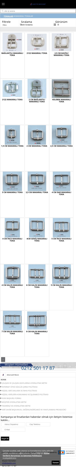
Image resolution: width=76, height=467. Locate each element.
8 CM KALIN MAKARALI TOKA (36, 332)
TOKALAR (8, 16)
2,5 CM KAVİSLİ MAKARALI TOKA (61, 54)
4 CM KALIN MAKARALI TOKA (12, 286)
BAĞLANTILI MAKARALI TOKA (12, 54)
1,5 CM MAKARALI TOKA (12, 146)
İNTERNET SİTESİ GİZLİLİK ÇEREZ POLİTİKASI (19, 387)
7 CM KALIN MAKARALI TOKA (12, 332)
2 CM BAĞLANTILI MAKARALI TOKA (37, 100)
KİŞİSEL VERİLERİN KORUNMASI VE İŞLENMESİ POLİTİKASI (25, 394)
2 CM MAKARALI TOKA (37, 146)
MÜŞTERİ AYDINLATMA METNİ (14, 402)
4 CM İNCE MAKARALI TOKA (12, 240)
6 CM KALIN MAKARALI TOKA (36, 286)
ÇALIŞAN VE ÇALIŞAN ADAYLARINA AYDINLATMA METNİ (24, 383)
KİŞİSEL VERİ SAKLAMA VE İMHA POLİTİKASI (19, 390)
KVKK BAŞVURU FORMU (11, 398)
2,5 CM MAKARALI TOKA (61, 146)
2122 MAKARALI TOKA (37, 53)
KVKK (3, 379)
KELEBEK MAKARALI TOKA (61, 100)
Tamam (55, 463)
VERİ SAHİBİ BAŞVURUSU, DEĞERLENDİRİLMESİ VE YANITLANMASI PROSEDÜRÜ (34, 409)
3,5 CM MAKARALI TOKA (37, 192)
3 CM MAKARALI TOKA (12, 192)
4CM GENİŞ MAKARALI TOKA (37, 240)
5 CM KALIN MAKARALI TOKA (61, 286)
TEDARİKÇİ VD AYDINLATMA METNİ (16, 406)
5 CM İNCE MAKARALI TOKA (61, 240)
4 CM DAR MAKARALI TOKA (61, 193)
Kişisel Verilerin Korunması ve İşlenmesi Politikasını (26, 454)
